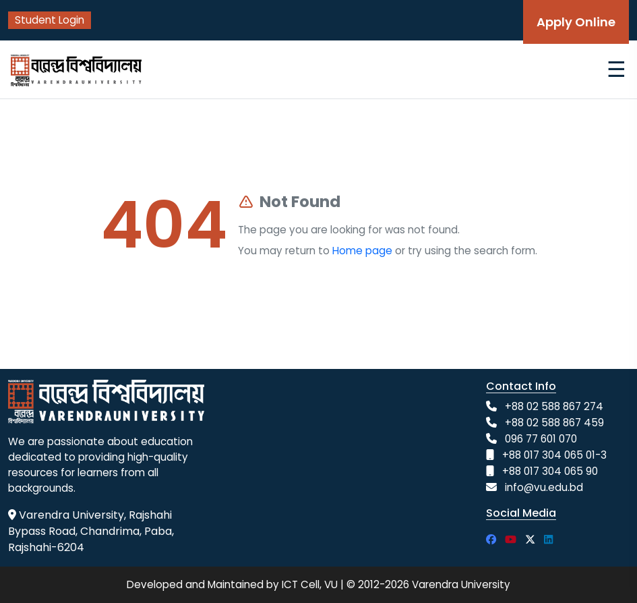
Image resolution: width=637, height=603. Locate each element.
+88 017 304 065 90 (550, 471)
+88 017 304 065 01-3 (554, 455)
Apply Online (576, 21)
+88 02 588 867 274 (554, 406)
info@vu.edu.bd (544, 487)
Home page (362, 250)
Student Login (49, 20)
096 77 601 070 (541, 439)
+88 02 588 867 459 (554, 422)
